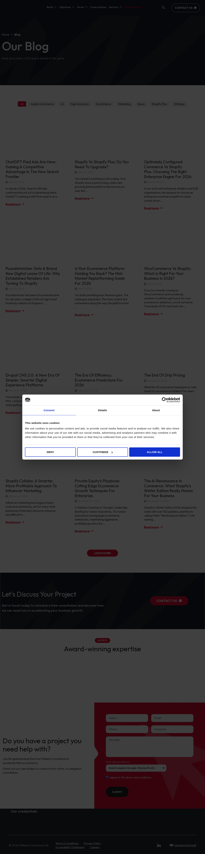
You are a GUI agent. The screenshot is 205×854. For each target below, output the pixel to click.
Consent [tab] (49, 410)
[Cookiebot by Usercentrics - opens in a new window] (164, 399)
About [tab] (156, 410)
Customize (103, 452)
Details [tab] (102, 410)
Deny (50, 452)
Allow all (155, 452)
